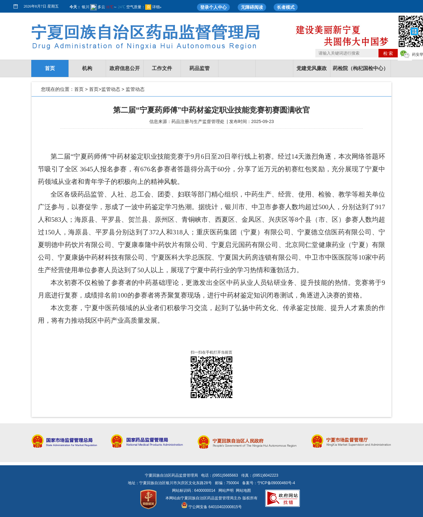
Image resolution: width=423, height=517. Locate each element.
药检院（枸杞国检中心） (360, 68)
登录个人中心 (213, 7)
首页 (50, 68)
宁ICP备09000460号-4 (276, 483)
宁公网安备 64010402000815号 (211, 507)
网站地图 (243, 490)
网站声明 (226, 490)
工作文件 (162, 68)
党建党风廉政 (311, 68)
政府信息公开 (125, 68)
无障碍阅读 (252, 7)
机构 (87, 68)
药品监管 (199, 68)
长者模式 (286, 7)
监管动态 (110, 89)
